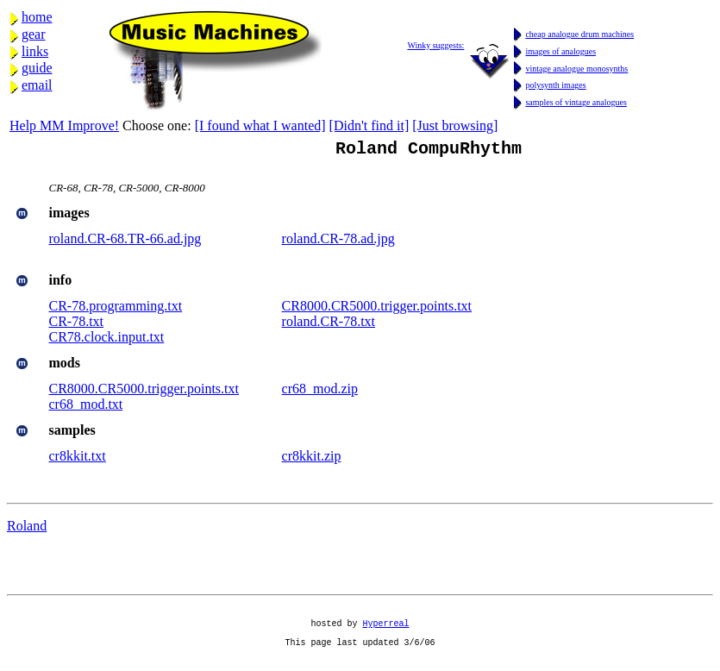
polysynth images (555, 85)
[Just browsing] (455, 125)
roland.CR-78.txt (328, 324)
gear (34, 34)
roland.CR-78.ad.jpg (338, 242)
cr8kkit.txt (77, 459)
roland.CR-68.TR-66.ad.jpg (125, 242)
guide (37, 67)
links (35, 51)
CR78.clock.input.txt (107, 340)
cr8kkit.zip (311, 459)
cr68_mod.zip (320, 392)
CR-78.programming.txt (116, 309)
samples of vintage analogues (575, 102)
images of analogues (560, 51)
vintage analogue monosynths (576, 68)
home (37, 16)
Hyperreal (386, 634)
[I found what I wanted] (260, 125)
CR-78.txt (76, 324)
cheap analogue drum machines (579, 34)
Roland (27, 529)
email (37, 85)
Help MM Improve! (64, 125)
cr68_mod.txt (86, 407)
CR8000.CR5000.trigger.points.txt (377, 309)
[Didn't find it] (369, 125)
